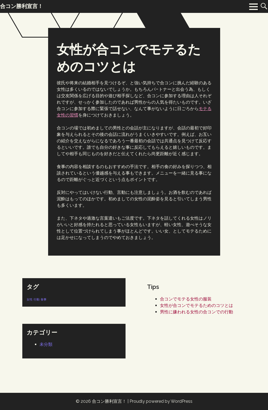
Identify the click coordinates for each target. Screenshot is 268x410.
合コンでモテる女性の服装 (186, 299)
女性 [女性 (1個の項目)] (30, 299)
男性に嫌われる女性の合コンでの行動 (196, 311)
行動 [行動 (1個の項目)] (37, 299)
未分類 (46, 344)
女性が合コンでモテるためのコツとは (196, 305)
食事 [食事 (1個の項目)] (44, 299)
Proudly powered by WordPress (161, 401)
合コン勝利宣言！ (109, 401)
